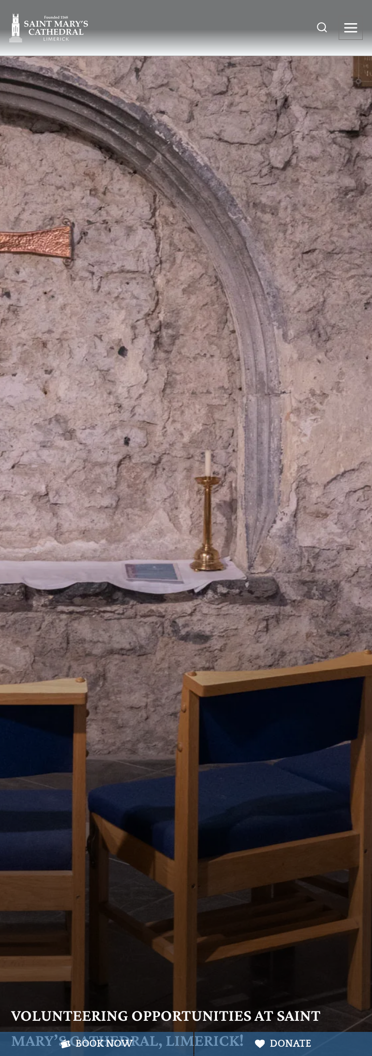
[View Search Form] (322, 28)
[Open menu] (351, 28)
